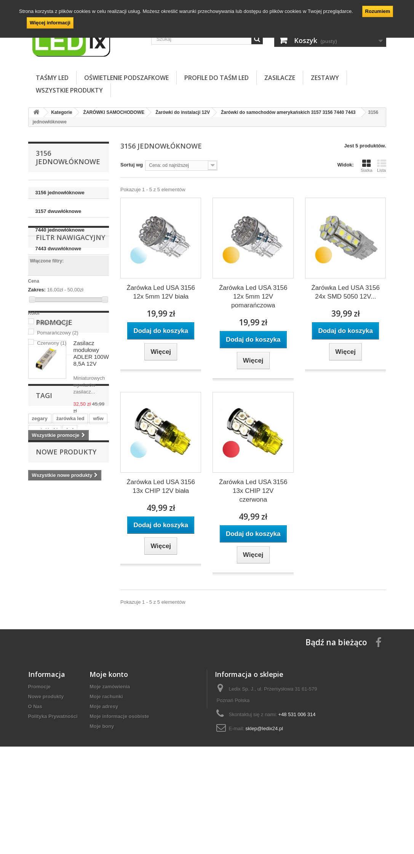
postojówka (45, 605)
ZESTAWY (325, 78)
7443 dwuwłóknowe (58, 248)
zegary (40, 582)
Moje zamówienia (110, 762)
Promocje (54, 417)
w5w (98, 582)
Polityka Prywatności (53, 792)
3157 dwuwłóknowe (58, 211)
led (70, 593)
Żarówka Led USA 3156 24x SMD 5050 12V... (345, 292)
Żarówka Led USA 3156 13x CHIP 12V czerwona (253, 490)
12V (36, 616)
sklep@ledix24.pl (264, 804)
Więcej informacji (50, 23)
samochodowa (67, 616)
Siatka (366, 166)
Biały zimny (53, 362)
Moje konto (109, 749)
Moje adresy (104, 782)
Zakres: (37, 330)
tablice (94, 605)
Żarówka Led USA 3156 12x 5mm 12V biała (160, 292)
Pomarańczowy (57, 373)
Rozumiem (377, 11)
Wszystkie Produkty (69, 90)
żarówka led (70, 582)
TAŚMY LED (52, 78)
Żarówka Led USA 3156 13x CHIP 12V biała (160, 486)
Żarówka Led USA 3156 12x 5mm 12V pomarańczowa (253, 296)
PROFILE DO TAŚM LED (216, 78)
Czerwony (51, 383)
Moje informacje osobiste (119, 792)
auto (73, 605)
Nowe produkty (66, 645)
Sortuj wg (131, 165)
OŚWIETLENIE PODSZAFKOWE (126, 78)
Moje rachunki (106, 772)
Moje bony (102, 801)
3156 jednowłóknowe (60, 192)
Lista (381, 166)
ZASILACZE (279, 78)
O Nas (35, 782)
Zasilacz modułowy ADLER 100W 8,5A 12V (91, 448)
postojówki (45, 593)
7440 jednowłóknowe (60, 230)
